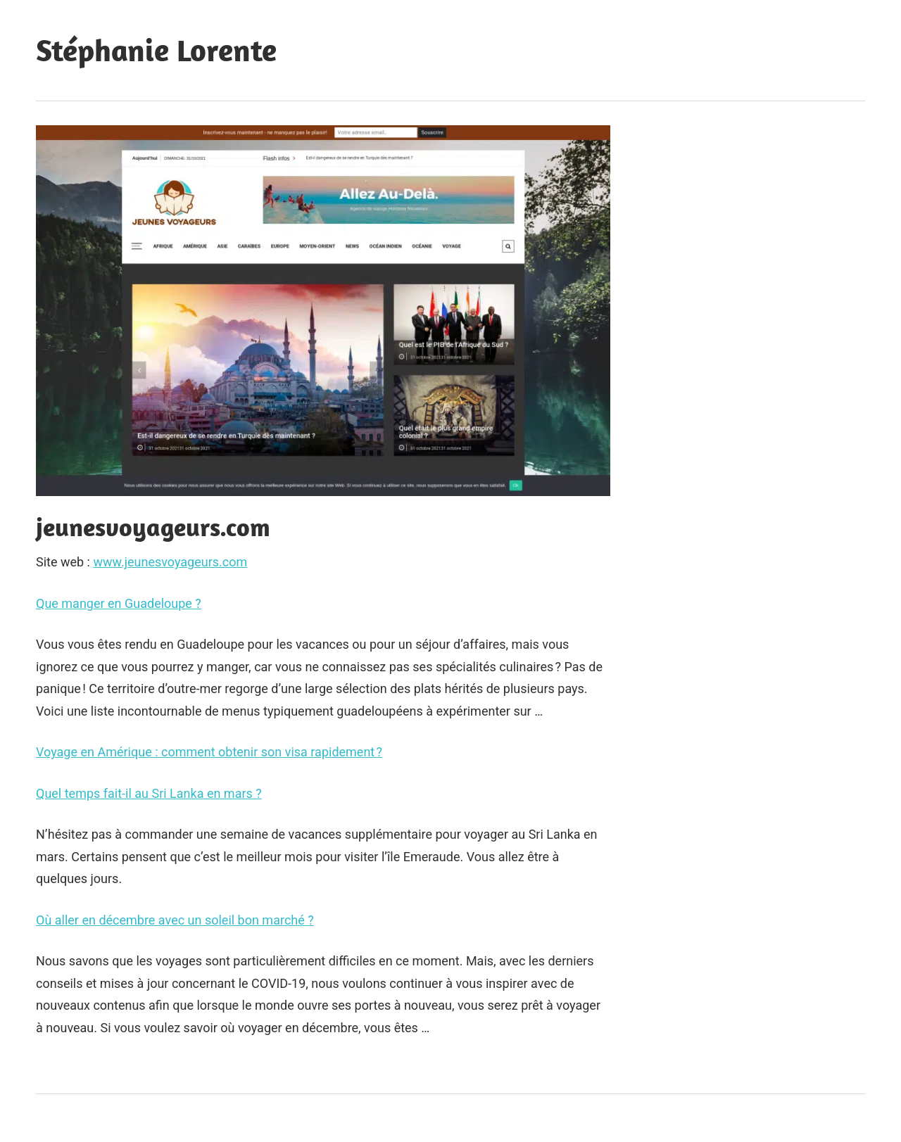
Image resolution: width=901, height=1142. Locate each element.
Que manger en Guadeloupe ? (118, 603)
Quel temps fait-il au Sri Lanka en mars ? (149, 793)
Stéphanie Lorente (156, 50)
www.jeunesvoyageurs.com (170, 561)
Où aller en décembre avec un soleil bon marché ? (175, 920)
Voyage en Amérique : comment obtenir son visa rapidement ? (209, 751)
